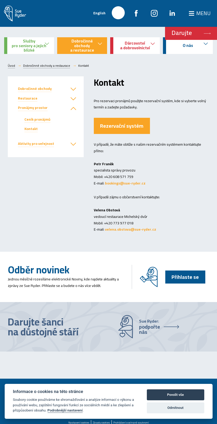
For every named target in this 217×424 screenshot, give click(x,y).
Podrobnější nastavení (65, 410)
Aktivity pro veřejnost (36, 143)
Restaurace (27, 98)
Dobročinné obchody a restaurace (46, 65)
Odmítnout (175, 408)
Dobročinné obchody (35, 88)
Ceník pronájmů (37, 119)
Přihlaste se (185, 277)
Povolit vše (175, 395)
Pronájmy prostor (33, 107)
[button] (73, 89)
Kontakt (31, 128)
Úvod (11, 65)
